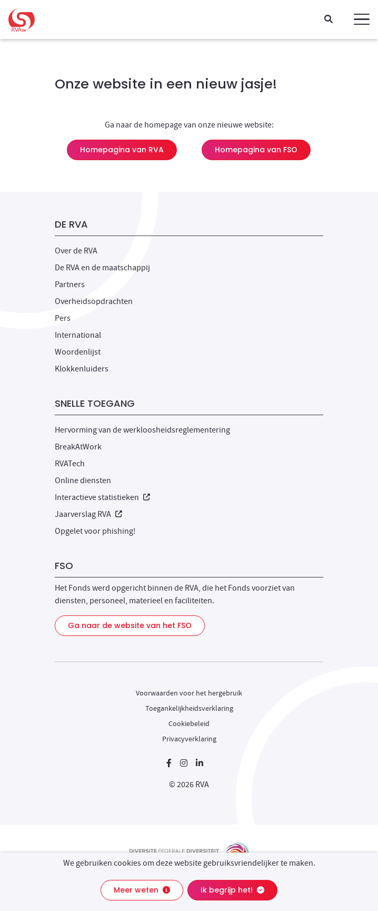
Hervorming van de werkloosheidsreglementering (142, 430)
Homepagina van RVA (122, 149)
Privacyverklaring (189, 738)
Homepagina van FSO (256, 149)
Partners (70, 284)
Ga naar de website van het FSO (130, 625)
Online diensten (83, 480)
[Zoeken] (328, 20)
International (78, 335)
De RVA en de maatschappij (102, 267)
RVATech (70, 463)
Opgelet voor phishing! (95, 531)
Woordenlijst (78, 352)
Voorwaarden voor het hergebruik (189, 693)
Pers (63, 318)
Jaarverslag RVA (88, 514)
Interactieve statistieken (102, 497)
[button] (362, 19)
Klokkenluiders (81, 369)
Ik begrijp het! (232, 890)
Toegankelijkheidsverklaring (189, 708)
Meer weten (142, 890)
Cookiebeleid (189, 723)
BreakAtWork (78, 447)
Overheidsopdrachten (94, 301)
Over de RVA (76, 251)
